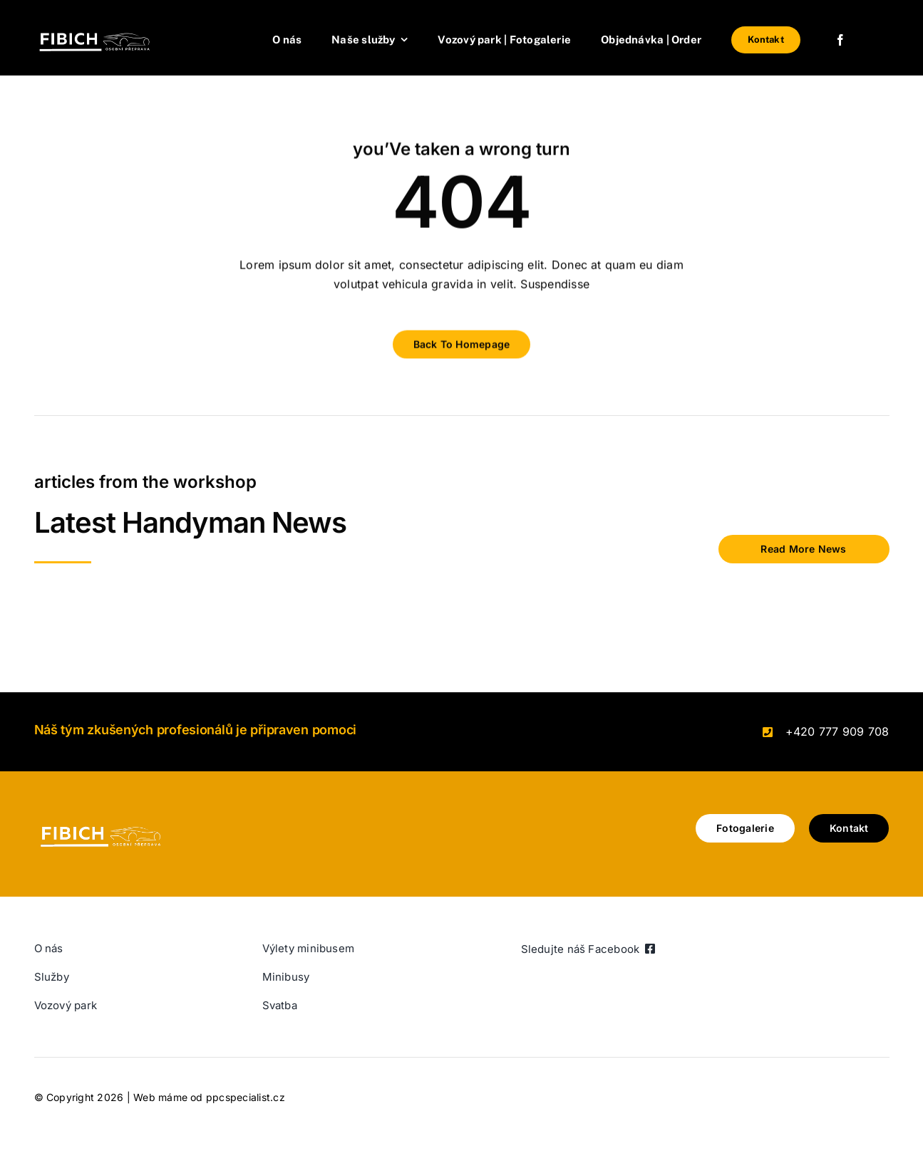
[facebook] (840, 40)
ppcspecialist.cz (245, 1097)
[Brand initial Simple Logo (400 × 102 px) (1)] (105, 27)
